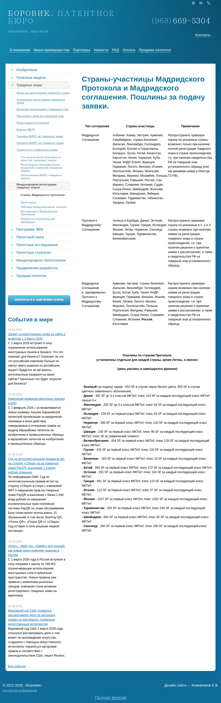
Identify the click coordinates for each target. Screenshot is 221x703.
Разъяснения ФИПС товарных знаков (41, 177)
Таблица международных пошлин (43, 206)
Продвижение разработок (37, 268)
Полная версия (110, 697)
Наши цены (28, 202)
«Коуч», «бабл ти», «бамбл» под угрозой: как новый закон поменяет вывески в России (36, 550)
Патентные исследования (37, 245)
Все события (17, 666)
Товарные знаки (29, 85)
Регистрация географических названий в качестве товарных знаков (41, 167)
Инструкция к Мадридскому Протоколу (39, 213)
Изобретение (26, 70)
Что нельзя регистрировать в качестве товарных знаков (40, 159)
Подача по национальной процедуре (37, 220)
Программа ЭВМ (29, 229)
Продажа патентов (31, 276)
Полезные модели (31, 78)
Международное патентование (41, 260)
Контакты (203, 35)
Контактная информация (19, 690)
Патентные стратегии (33, 253)
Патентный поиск (30, 237)
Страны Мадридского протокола (42, 194)
